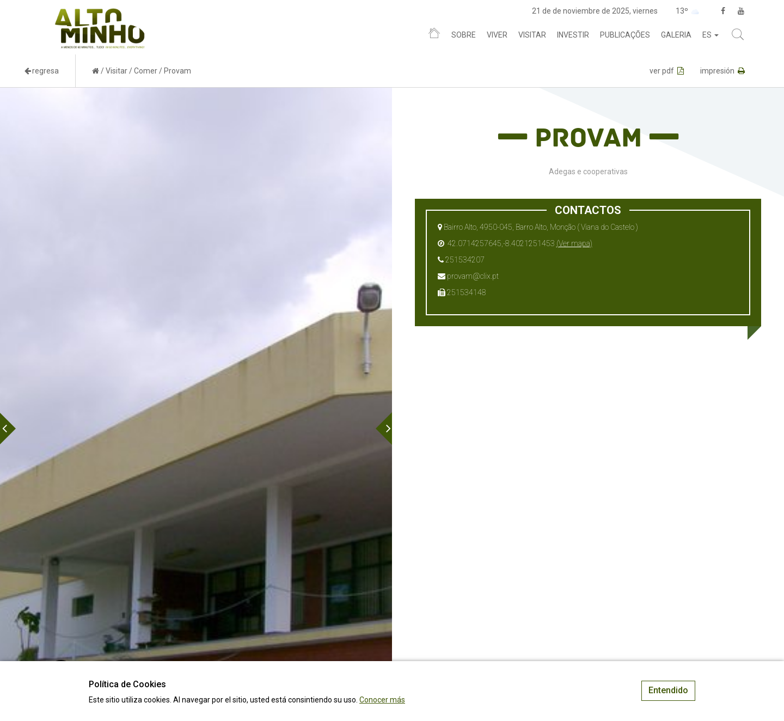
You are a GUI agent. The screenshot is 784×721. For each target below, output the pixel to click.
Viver (497, 34)
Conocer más (382, 699)
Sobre (463, 34)
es (710, 34)
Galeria (676, 34)
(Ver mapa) (574, 243)
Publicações (625, 34)
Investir (573, 34)
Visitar (532, 34)
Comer (145, 70)
